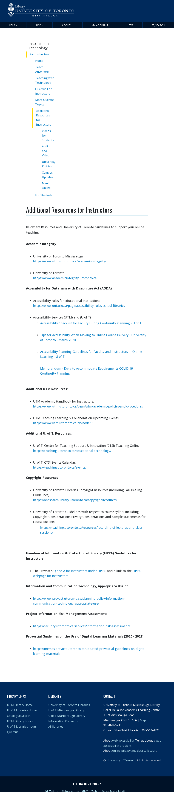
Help (12, 25)
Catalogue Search (18, 708)
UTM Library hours (20, 714)
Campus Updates (48, 169)
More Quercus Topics (45, 101)
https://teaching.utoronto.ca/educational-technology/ (72, 443)
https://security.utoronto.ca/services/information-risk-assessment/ (81, 618)
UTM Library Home (20, 697)
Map (143, 713)
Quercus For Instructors (44, 91)
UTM (130, 25)
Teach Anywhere (42, 69)
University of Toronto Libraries (69, 697)
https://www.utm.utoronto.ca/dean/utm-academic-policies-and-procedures (88, 399)
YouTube (90, 784)
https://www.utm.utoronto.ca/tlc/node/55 (63, 416)
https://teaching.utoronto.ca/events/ (59, 460)
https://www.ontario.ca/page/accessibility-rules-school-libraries (79, 298)
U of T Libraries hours (22, 719)
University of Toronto (121, 753)
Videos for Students (49, 130)
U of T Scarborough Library (66, 708)
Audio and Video (46, 145)
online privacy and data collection (134, 743)
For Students (44, 189)
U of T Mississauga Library (66, 703)
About (66, 25)
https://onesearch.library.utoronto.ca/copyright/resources (75, 492)
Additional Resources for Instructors (46, 114)
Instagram (70, 784)
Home (40, 61)
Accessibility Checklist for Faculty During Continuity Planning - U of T (90, 316)
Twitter (52, 784)
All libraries (55, 719)
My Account (100, 25)
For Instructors (40, 54)
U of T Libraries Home (22, 703)
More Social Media (114, 784)
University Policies (49, 158)
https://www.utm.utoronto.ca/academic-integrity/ (69, 254)
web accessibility (123, 733)
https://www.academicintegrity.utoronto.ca (65, 270)
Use (38, 25)
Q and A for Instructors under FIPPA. (79, 563)
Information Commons (63, 714)
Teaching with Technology (45, 80)
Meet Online (47, 180)
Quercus (12, 725)
